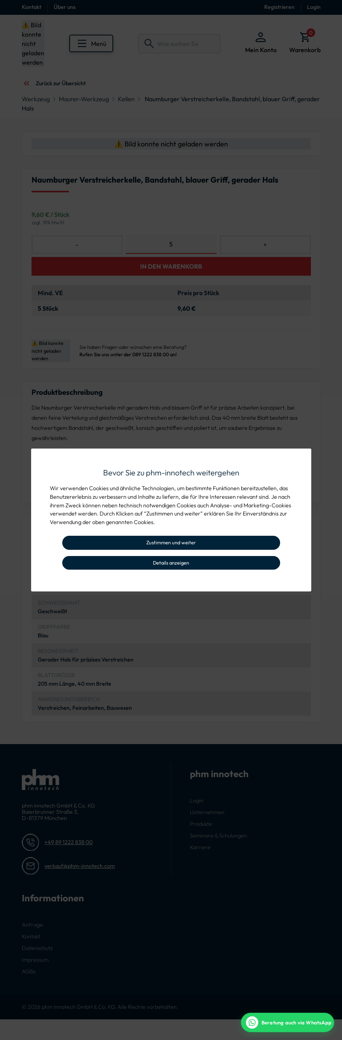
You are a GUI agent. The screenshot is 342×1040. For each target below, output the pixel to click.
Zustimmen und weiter (171, 542)
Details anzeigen (171, 563)
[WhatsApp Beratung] (287, 1022)
